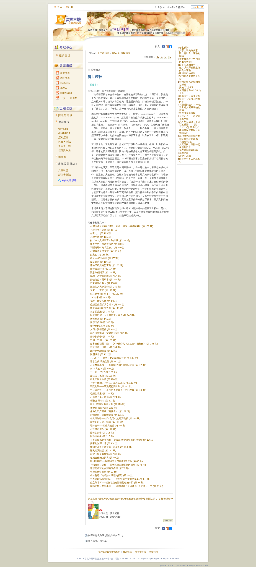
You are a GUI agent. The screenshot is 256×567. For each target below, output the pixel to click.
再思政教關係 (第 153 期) (103, 272)
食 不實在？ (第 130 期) (102, 368)
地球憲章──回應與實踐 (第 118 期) (108, 425)
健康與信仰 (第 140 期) (102, 322)
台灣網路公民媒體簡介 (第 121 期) (107, 415)
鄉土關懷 (63, 128)
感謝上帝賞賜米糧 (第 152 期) (105, 276)
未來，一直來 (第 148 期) (103, 290)
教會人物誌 (64, 141)
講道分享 (63, 73)
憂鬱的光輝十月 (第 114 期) (104, 443)
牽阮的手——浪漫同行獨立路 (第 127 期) (111, 386)
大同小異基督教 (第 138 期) (104, 329)
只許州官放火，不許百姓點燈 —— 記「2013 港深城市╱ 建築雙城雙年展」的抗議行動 (189, 127)
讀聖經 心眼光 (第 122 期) (103, 407)
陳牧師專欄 (65, 115)
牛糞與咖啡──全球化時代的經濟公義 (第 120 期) (115, 418)
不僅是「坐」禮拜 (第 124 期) (105, 397)
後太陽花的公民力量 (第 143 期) (106, 308)
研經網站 (63, 83)
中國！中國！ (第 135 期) (103, 340)
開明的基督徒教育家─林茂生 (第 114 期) (110, 447)
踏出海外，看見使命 (189, 96)
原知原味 (63, 137)
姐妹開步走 (64, 133)
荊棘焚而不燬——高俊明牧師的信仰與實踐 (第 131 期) (118, 365)
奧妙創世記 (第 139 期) (102, 326)
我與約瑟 (183, 153)
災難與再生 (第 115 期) (102, 436)
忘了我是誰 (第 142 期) (102, 311)
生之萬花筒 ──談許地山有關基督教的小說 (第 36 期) (117, 482)
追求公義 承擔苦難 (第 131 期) (105, 361)
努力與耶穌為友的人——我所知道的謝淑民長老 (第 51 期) (119, 479)
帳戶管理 (65, 55)
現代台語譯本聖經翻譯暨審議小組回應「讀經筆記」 (189, 139)
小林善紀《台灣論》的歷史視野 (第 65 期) (111, 475)
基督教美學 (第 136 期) (102, 336)
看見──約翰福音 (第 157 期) (104, 258)
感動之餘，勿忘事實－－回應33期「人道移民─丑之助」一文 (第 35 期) (126, 486)
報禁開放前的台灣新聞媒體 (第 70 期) (109, 468)
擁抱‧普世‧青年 (186, 87)
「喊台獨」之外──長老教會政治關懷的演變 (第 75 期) (118, 464)
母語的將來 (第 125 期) (102, 393)
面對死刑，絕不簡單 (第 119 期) (106, 422)
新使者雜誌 (64, 174)
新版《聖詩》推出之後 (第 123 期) (107, 404)
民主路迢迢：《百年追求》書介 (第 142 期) (112, 315)
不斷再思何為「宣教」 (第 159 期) (107, 247)
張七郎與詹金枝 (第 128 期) (104, 379)
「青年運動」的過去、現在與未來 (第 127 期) (113, 383)
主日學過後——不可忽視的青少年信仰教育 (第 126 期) (118, 390)
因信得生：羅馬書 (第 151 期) (105, 279)
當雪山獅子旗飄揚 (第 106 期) (105, 454)
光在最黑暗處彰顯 (188, 150)
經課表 (61, 88)
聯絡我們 (153, 551)
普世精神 (183, 47)
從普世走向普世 (187, 113)
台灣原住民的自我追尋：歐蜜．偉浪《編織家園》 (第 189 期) (121, 226)
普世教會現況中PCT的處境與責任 (189, 60)
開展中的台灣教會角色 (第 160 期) (107, 244)
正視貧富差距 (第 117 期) (103, 429)
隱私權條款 (140, 551)
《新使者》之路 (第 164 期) (104, 229)
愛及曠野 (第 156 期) (100, 261)
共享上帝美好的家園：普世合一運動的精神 (189, 53)
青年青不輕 (64, 146)
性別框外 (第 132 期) (100, 354)
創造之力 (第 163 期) (100, 233)
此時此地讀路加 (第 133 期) (104, 350)
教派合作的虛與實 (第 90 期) (104, 457)
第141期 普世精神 (121, 53)
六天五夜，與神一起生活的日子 (189, 146)
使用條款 (127, 551)
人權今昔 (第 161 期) (100, 237)
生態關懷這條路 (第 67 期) (103, 472)
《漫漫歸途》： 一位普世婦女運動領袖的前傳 (190, 107)
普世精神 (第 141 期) (100, 318)
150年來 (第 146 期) (100, 297)
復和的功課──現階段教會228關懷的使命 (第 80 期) (116, 461)
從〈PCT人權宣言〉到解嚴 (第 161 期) (110, 240)
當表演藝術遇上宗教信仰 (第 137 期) (109, 333)
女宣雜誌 (63, 170)
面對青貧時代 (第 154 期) (103, 269)
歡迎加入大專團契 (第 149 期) (105, 286)
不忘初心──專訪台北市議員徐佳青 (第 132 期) (114, 358)
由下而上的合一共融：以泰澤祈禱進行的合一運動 (189, 67)
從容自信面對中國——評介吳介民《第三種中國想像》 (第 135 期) (124, 343)
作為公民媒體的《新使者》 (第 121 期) (110, 411)
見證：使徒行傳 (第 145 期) (104, 301)
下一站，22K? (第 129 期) (103, 372)
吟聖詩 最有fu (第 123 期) (103, 400)
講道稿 (62, 156)
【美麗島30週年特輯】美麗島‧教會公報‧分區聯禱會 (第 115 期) (122, 439)
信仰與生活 (64, 150)
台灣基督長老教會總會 (109, 551)
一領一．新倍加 (66, 98)
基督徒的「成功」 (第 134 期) (105, 347)
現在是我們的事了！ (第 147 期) (106, 293)
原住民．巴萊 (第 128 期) (103, 375)
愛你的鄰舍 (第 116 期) (102, 432)
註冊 (71, 7)
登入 (60, 7)
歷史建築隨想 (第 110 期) (103, 450)
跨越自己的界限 (187, 73)
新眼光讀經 (64, 93)
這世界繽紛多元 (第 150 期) (104, 283)
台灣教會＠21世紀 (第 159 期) (105, 251)
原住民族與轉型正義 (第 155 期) (106, 265)
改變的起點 (185, 156)
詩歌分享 (63, 78)
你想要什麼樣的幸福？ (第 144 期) (107, 304)
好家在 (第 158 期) (99, 254)
